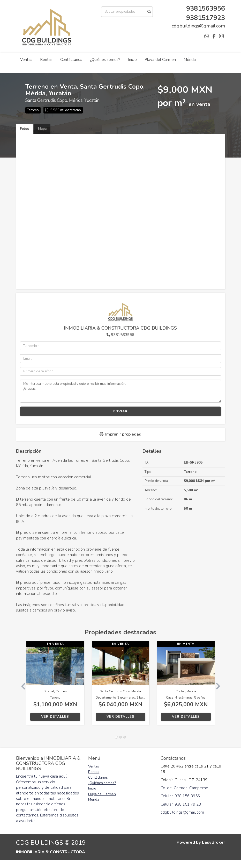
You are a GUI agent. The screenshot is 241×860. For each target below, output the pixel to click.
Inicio (132, 59)
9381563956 (122, 334)
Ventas (26, 59)
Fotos (24, 128)
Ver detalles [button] (55, 716)
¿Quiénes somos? (105, 59)
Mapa (42, 128)
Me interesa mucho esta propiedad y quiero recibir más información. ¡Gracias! (120, 391)
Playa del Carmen (160, 59)
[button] (21, 685)
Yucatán (92, 100)
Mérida (190, 59)
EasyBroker (213, 842)
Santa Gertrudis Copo (46, 100)
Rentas (46, 59)
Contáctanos (71, 59)
